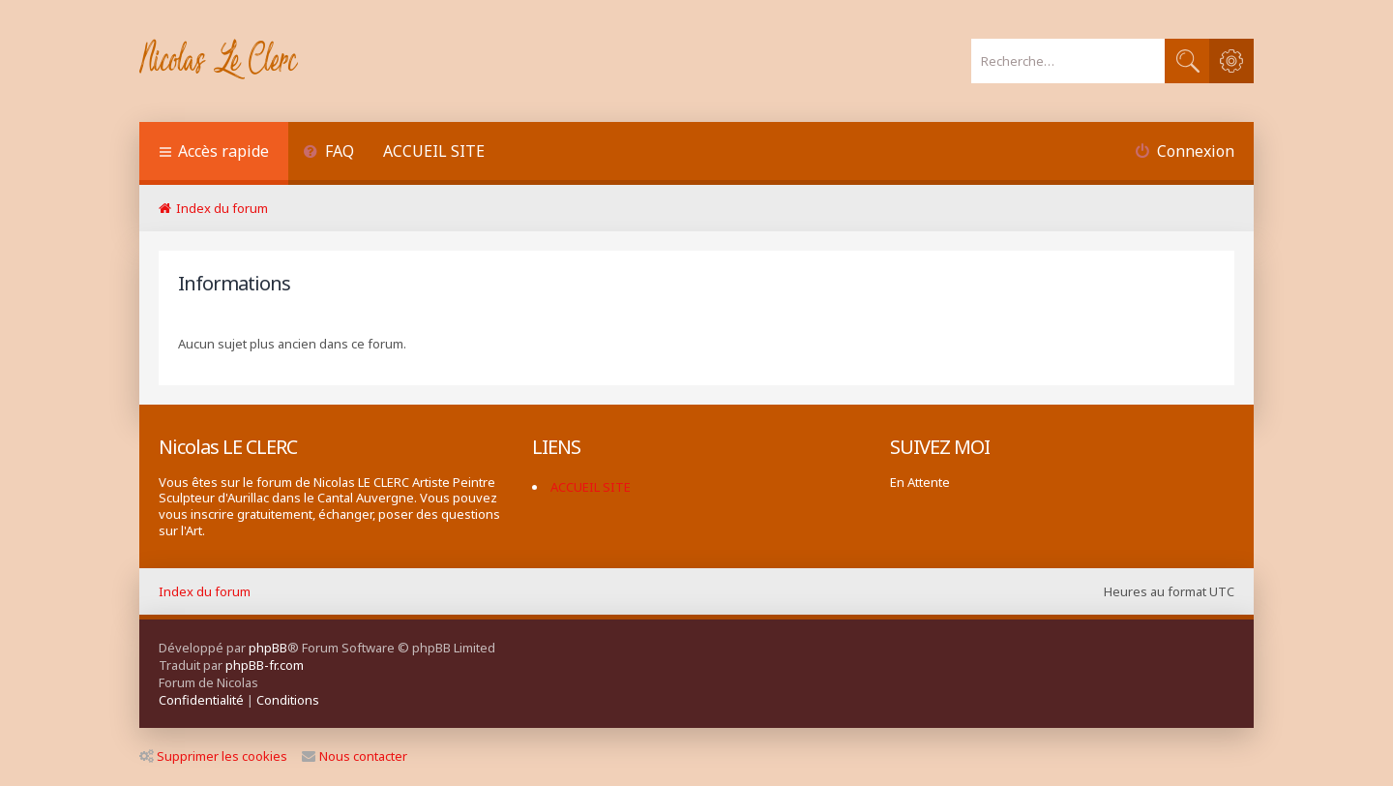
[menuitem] (328, 153)
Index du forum (205, 591)
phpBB (268, 647)
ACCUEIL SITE (434, 151)
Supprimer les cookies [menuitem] (213, 756)
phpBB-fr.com (264, 665)
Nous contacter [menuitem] (354, 756)
